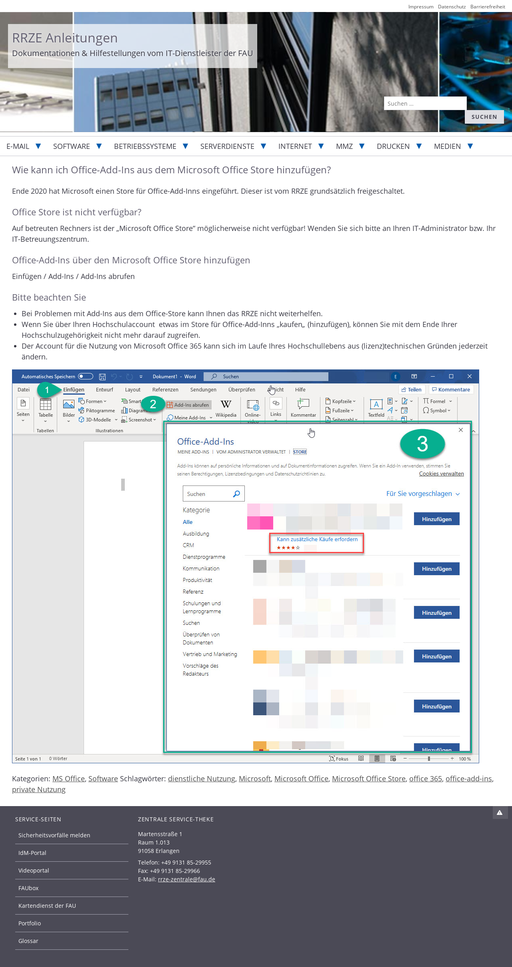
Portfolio (29, 923)
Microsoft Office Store (369, 778)
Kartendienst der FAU (47, 905)
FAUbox (28, 888)
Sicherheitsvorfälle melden (54, 835)
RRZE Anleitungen (65, 37)
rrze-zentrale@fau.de (186, 879)
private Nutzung (39, 789)
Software (71, 146)
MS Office (68, 778)
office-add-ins (469, 778)
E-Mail (17, 146)
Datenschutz (452, 6)
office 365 (425, 778)
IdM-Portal (32, 853)
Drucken (393, 146)
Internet (295, 146)
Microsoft (255, 778)
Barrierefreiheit (487, 6)
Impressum (421, 6)
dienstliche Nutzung (201, 778)
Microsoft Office (301, 778)
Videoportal (33, 870)
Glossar (28, 941)
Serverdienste (227, 146)
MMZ (344, 146)
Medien (447, 146)
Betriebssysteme (145, 146)
